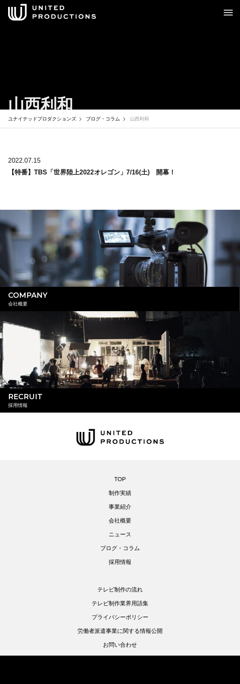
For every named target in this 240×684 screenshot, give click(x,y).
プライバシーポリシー (120, 617)
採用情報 (120, 562)
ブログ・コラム (120, 548)
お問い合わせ (120, 644)
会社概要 (120, 520)
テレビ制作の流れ (120, 589)
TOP (120, 479)
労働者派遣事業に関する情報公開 (120, 631)
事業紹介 (120, 507)
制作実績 (120, 493)
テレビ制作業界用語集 (120, 603)
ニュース (120, 534)
